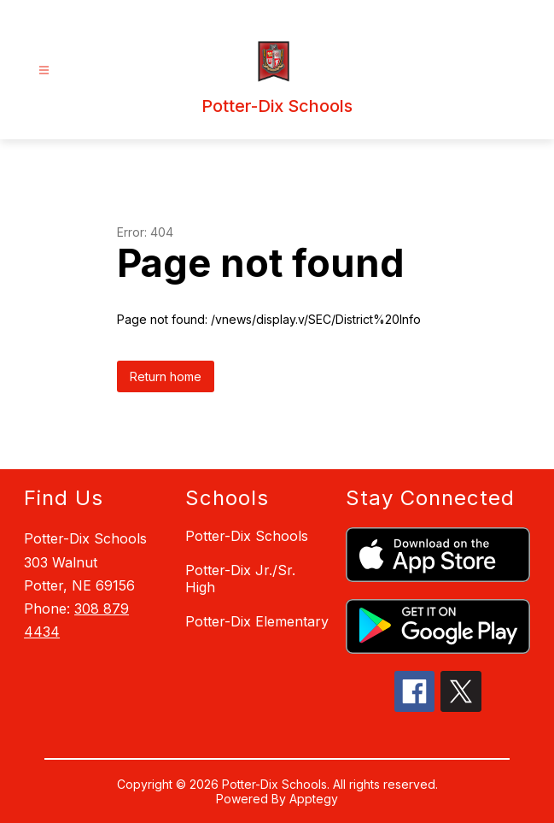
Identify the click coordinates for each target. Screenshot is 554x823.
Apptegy (313, 798)
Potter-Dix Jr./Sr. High (240, 578)
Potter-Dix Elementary (257, 621)
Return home (165, 376)
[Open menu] (44, 70)
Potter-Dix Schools (246, 535)
